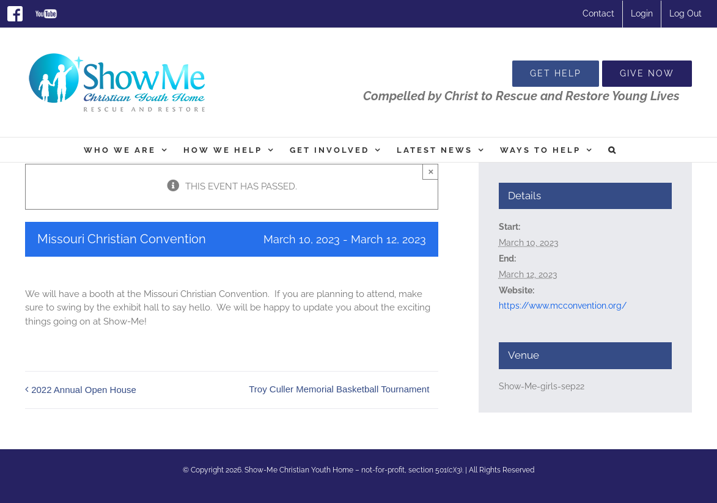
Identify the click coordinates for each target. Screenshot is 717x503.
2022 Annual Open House (83, 389)
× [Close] (430, 171)
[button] (612, 150)
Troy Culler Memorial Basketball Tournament (339, 389)
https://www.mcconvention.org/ (563, 305)
